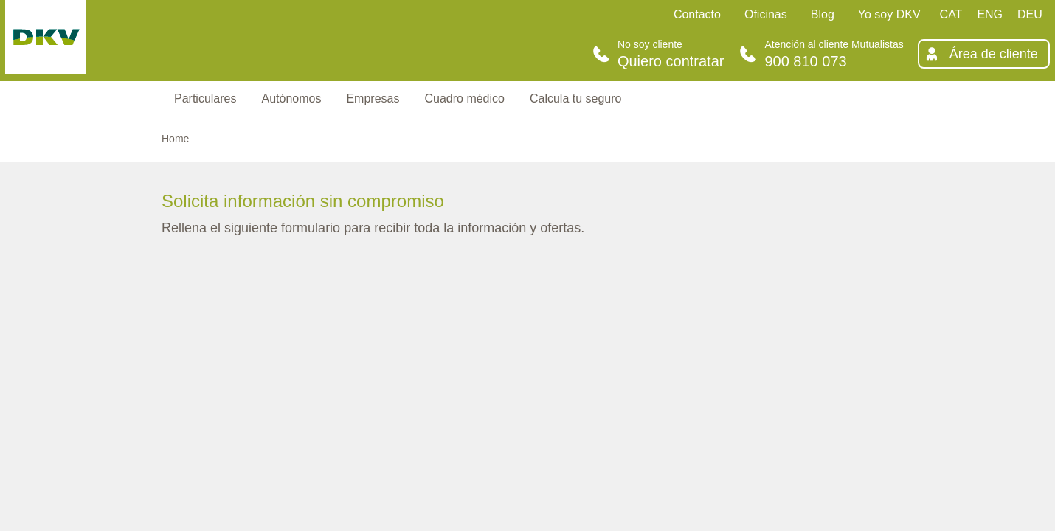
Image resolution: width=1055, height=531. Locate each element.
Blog (822, 14)
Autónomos (291, 98)
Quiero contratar (671, 61)
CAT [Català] (951, 14)
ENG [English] (990, 14)
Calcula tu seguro (576, 98)
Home (175, 139)
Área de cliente (994, 53)
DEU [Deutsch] (1029, 14)
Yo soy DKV (889, 14)
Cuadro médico (464, 98)
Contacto (697, 14)
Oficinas (765, 14)
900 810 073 (805, 61)
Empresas (372, 98)
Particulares (205, 98)
